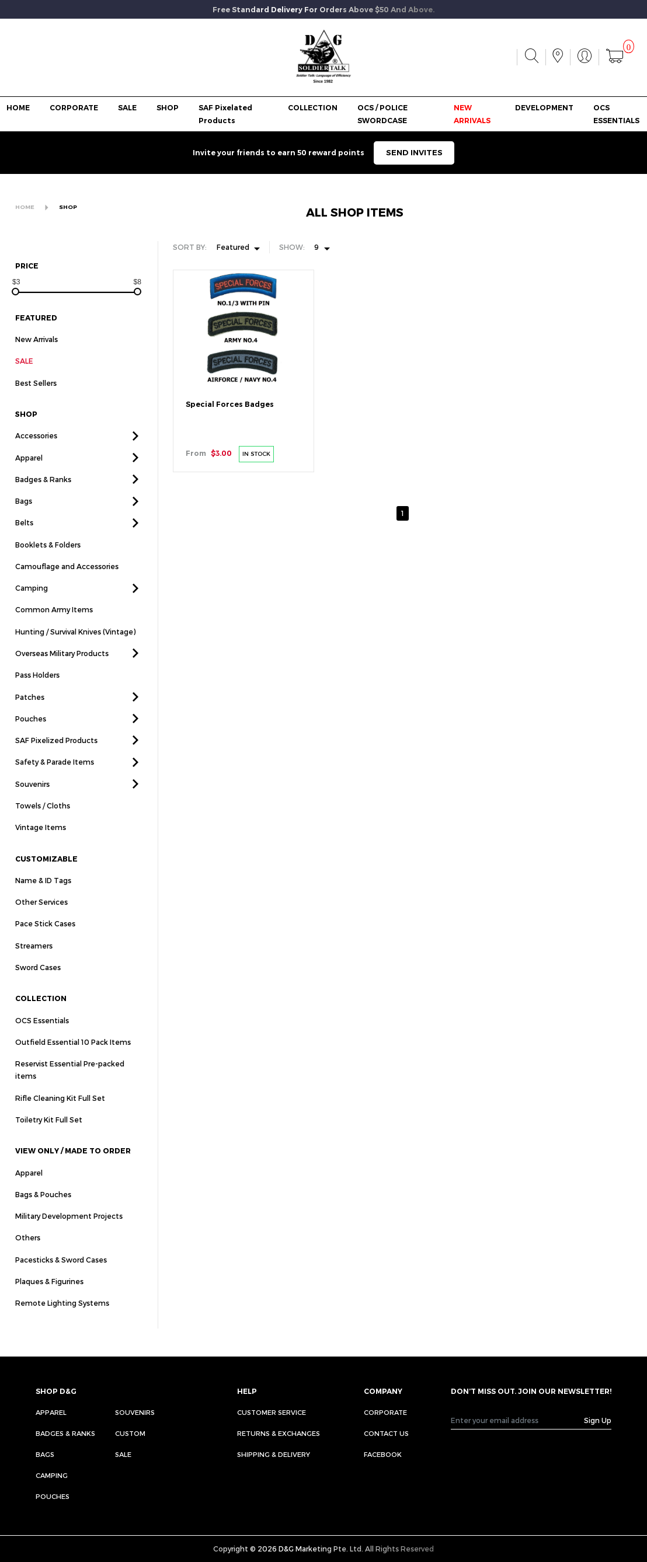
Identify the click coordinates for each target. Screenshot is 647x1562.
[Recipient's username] (518, 1419)
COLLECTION (313, 107)
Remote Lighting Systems (62, 1314)
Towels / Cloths (42, 817)
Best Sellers (36, 394)
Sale (123, 1454)
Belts (24, 534)
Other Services (41, 913)
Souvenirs (32, 795)
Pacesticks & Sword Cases (61, 1271)
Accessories (36, 447)
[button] (135, 447)
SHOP (167, 107)
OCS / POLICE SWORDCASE (382, 113)
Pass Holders (37, 686)
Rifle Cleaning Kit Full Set (60, 1109)
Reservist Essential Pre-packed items (69, 1081)
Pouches (30, 730)
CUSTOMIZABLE (46, 870)
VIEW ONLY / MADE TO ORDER (73, 1162)
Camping (31, 599)
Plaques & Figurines (49, 1293)
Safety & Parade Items (54, 773)
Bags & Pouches (43, 1206)
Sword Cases (38, 979)
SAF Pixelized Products (56, 752)
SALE (127, 107)
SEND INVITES (414, 152)
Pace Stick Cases (45, 935)
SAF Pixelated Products (225, 113)
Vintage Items (40, 839)
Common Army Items (54, 621)
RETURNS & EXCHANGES (278, 1433)
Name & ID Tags (43, 892)
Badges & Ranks (43, 491)
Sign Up (597, 1420)
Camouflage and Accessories (67, 578)
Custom (130, 1433)
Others (27, 1249)
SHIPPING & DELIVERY (273, 1454)
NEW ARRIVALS (472, 113)
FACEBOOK (383, 1454)
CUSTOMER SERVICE (271, 1412)
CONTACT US (386, 1433)
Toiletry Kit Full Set (48, 1131)
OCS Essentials (42, 1031)
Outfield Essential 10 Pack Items (73, 1054)
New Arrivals (36, 339)
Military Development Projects (69, 1227)
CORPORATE (74, 107)
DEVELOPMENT (544, 107)
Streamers (34, 957)
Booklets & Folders (48, 556)
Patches (29, 708)
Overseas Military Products (62, 665)
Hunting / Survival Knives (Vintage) (75, 643)
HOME (18, 107)
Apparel (29, 469)
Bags (23, 512)
